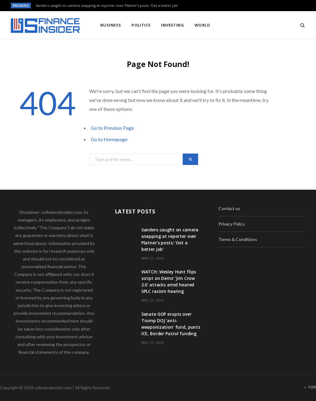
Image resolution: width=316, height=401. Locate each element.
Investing (172, 25)
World (202, 25)
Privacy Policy (231, 223)
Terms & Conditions (237, 239)
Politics (141, 25)
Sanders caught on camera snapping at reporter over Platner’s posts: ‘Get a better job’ (107, 5)
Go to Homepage (109, 139)
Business (110, 25)
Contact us (229, 208)
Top (310, 387)
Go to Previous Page (112, 128)
